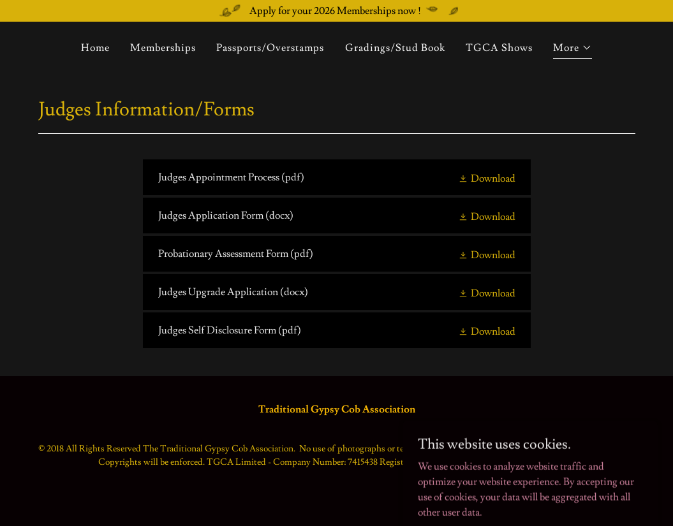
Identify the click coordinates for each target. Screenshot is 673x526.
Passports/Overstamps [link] (270, 47)
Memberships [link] (163, 47)
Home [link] (95, 47)
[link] (337, 177)
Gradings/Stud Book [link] (395, 47)
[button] (572, 49)
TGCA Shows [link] (499, 47)
